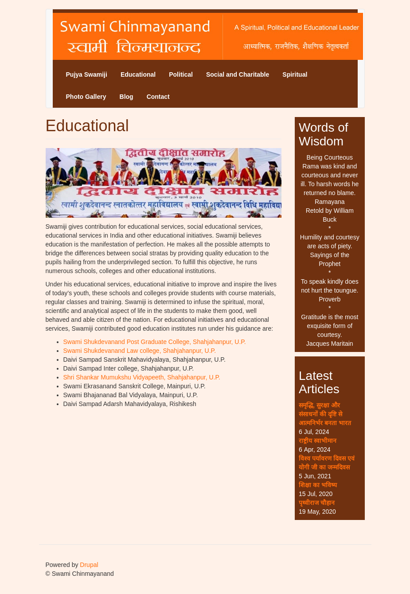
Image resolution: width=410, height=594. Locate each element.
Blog (126, 96)
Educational (138, 74)
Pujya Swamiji (86, 74)
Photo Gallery (86, 96)
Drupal (89, 564)
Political (181, 74)
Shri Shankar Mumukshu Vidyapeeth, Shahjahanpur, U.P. (141, 377)
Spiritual (294, 74)
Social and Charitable (237, 74)
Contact (158, 96)
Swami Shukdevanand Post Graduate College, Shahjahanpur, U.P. (154, 341)
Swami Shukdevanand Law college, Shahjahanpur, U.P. (139, 350)
